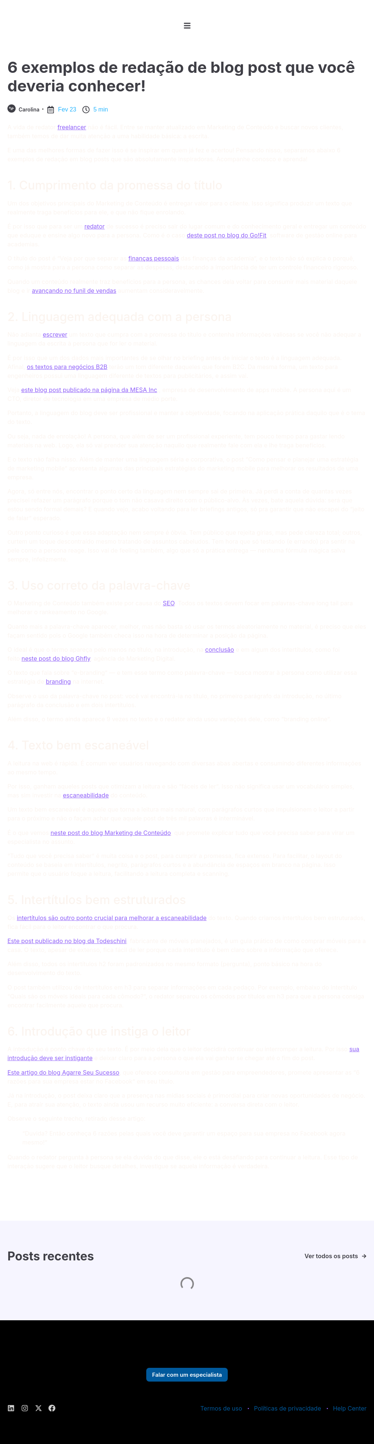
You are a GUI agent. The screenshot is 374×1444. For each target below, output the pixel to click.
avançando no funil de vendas (74, 290)
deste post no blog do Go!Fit (226, 235)
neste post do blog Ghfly (56, 658)
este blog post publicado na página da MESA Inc (89, 390)
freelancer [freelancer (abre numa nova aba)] (71, 127)
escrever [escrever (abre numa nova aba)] (55, 334)
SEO (169, 603)
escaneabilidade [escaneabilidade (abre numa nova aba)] (86, 795)
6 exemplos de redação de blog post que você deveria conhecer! (181, 76)
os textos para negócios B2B (67, 366)
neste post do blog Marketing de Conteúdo (111, 832)
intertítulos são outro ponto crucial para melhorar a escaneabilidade (112, 918)
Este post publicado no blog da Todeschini (67, 941)
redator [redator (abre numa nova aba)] (94, 226)
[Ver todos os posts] (364, 1256)
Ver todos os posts (331, 1256)
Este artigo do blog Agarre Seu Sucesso (63, 1072)
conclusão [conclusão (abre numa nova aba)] (219, 649)
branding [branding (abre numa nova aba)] (58, 681)
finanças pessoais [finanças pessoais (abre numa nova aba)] (153, 258)
